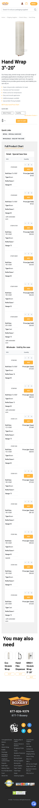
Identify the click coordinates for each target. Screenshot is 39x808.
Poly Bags (4, 752)
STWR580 (14, 388)
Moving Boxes (18, 758)
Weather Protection (19, 753)
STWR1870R (14, 225)
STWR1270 (14, 419)
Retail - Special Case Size (16, 154)
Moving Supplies (18, 760)
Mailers (4, 742)
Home (3, 17)
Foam (3, 773)
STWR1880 (14, 504)
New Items (17, 755)
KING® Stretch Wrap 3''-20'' (30, 668)
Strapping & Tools (19, 748)
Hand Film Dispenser (19, 666)
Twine (15, 751)
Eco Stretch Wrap (8, 666)
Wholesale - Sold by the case (18, 347)
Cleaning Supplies (19, 776)
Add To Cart (21, 121)
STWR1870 (14, 473)
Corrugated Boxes (7, 739)
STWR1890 (14, 565)
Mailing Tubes (5, 768)
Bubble (3, 749)
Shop (9, 674)
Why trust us (30, 773)
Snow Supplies (18, 765)
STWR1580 (14, 446)
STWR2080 (14, 595)
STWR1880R (14, 256)
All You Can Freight (31, 764)
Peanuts (4, 763)
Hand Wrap (32, 17)
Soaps (15, 773)
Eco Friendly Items (7, 770)
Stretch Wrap (23, 17)
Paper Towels (18, 768)
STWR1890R (14, 286)
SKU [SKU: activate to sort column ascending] (7, 159)
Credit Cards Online (9, 788)
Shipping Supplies (12, 17)
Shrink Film (5, 776)
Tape (3, 744)
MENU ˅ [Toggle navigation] (33, 4)
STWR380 (14, 360)
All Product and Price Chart (10, 105)
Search (35, 10)
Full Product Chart (14, 146)
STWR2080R (14, 317)
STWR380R (14, 167)
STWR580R (14, 195)
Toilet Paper (17, 770)
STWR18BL (14, 534)
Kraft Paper (5, 765)
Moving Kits (17, 763)
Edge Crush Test (31, 766)
